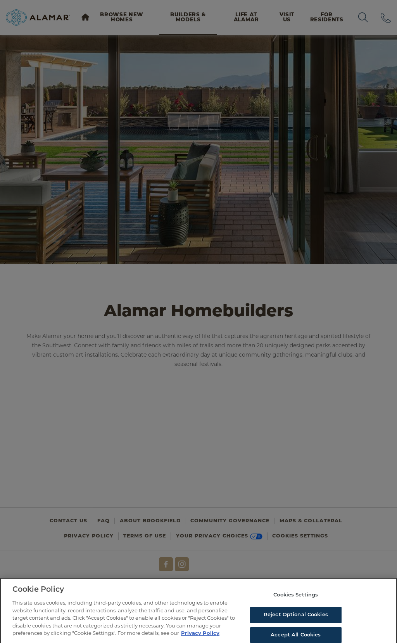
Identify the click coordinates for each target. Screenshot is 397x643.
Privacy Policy (200, 635)
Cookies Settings (295, 597)
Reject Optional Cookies (296, 617)
